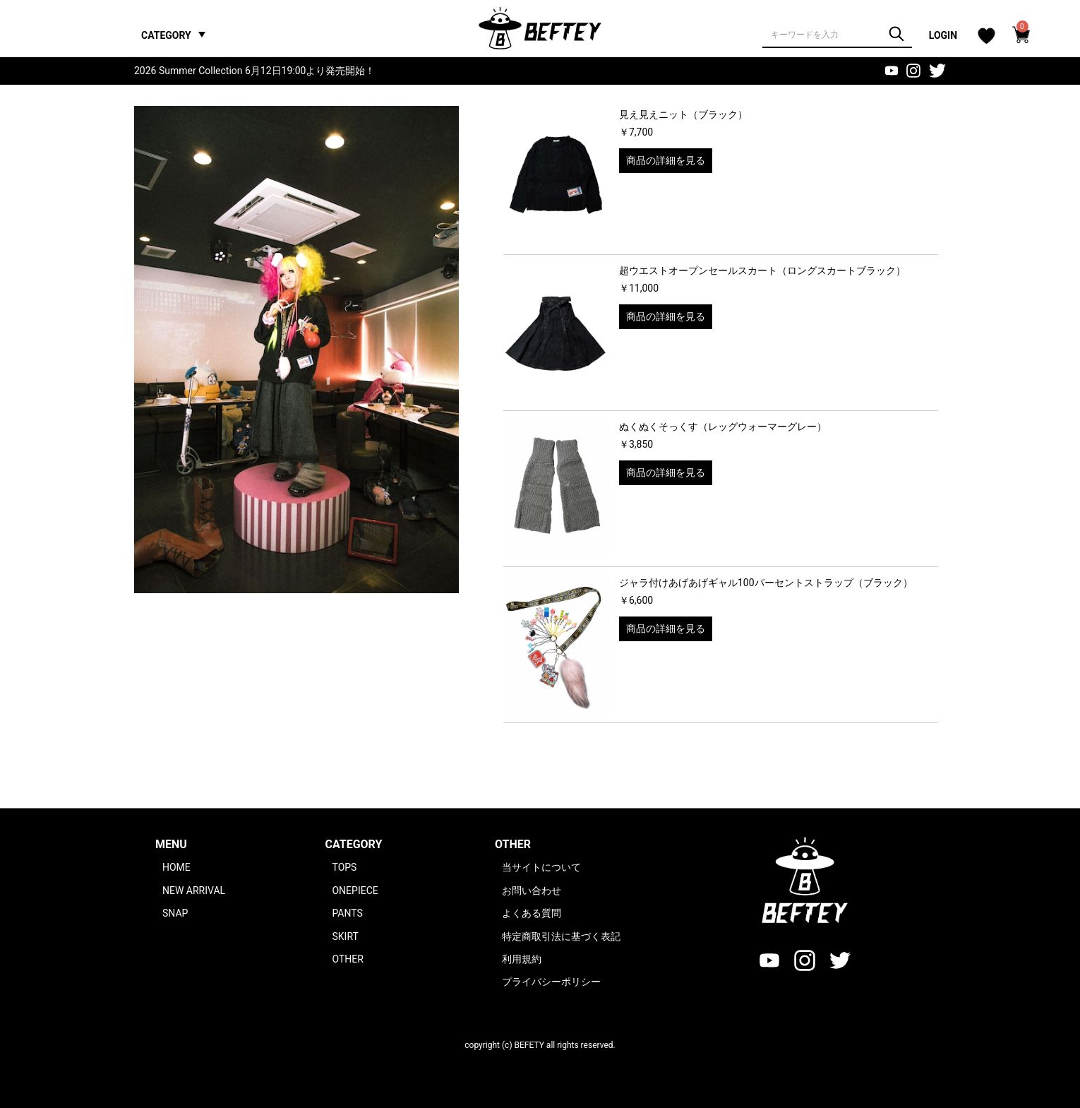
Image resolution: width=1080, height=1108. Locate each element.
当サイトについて (541, 867)
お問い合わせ (531, 890)
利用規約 (521, 959)
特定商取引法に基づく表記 (561, 936)
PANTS (347, 913)
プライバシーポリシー (551, 981)
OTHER (347, 959)
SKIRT (345, 936)
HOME (176, 867)
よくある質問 (531, 913)
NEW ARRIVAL (193, 890)
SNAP (175, 913)
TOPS (344, 867)
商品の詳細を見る (665, 160)
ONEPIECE (355, 890)
